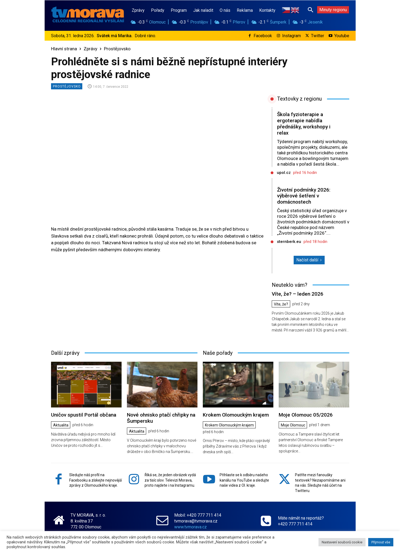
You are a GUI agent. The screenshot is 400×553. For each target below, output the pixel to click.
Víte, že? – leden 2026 (297, 294)
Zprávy (90, 48)
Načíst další (309, 259)
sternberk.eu (289, 241)
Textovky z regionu (299, 99)
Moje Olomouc (293, 425)
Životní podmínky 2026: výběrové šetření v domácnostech (303, 196)
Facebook (263, 35)
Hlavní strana (64, 48)
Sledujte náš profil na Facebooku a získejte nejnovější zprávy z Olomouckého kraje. (95, 480)
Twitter (317, 35)
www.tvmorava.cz (190, 527)
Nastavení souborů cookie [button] (342, 542)
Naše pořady (217, 353)
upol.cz (284, 172)
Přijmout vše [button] (380, 542)
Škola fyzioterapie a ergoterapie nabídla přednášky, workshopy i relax (304, 123)
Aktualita (61, 425)
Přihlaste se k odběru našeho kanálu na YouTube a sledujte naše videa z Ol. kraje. (244, 480)
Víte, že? (281, 304)
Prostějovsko (117, 48)
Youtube (341, 35)
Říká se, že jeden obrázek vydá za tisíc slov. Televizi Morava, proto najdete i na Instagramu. (170, 480)
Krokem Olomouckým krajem (236, 415)
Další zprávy (65, 353)
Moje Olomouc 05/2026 (306, 415)
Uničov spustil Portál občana (83, 415)
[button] (310, 10)
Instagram (291, 35)
